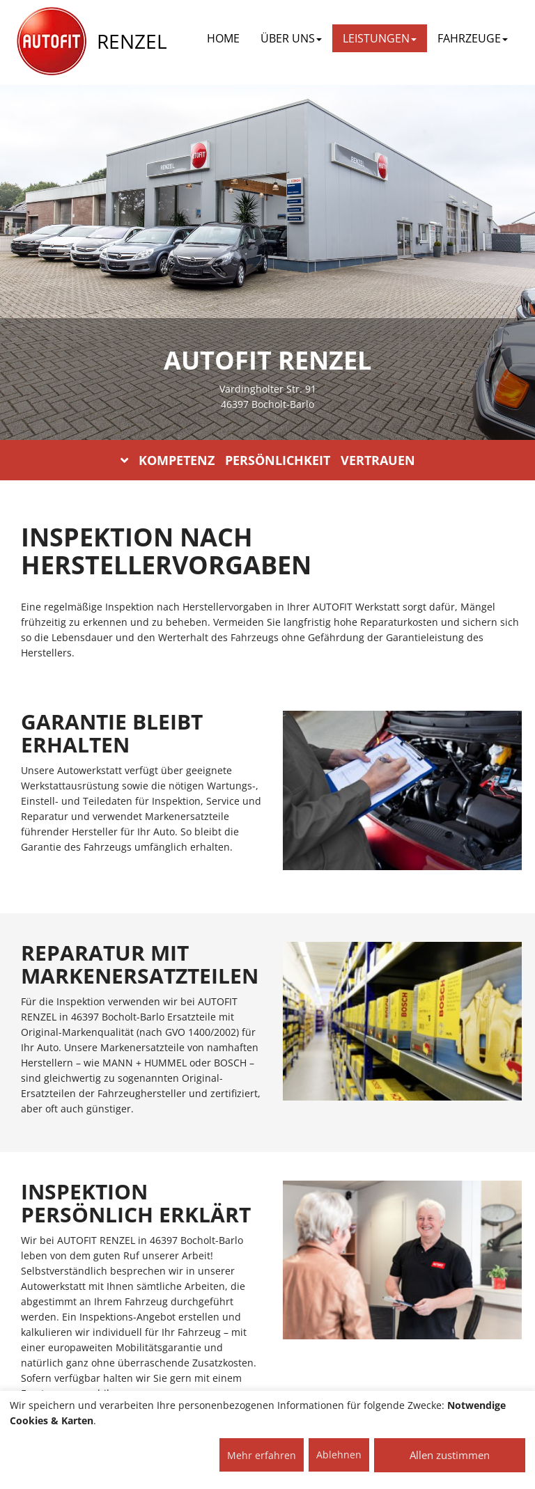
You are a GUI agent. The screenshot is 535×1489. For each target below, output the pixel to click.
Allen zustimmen (450, 1455)
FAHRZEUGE (472, 38)
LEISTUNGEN (380, 38)
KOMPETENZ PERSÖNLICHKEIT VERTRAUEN (268, 460)
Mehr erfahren (261, 1455)
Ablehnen (339, 1454)
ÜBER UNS (291, 38)
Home (223, 38)
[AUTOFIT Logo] (51, 42)
